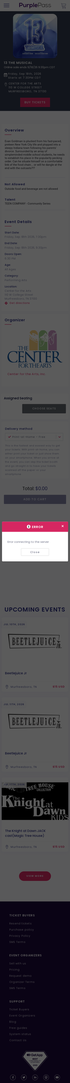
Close (35, 552)
